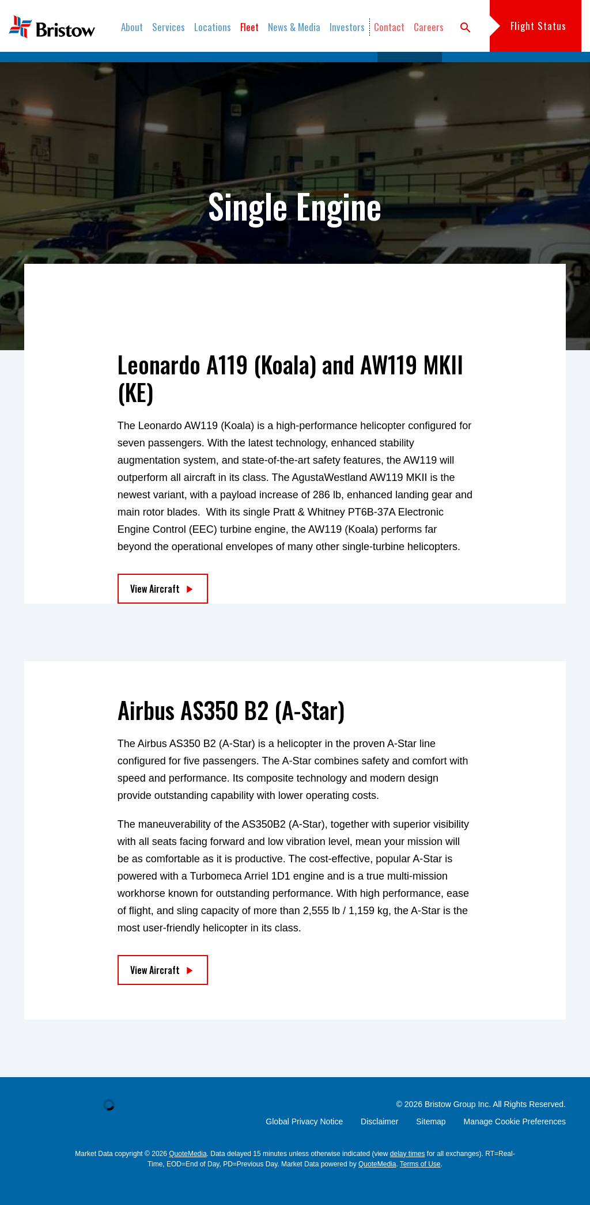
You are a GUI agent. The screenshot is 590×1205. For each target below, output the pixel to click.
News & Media (294, 27)
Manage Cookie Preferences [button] (515, 1146)
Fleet (249, 27)
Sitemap (430, 1146)
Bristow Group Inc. (458, 1128)
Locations (212, 27)
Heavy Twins (215, 69)
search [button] (465, 28)
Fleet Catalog (150, 69)
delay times (407, 1178)
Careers (429, 27)
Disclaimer (379, 1146)
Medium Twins (281, 69)
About (132, 27)
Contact (389, 27)
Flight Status (538, 25)
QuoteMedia (187, 1178)
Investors (347, 27)
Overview (91, 69)
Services (168, 27)
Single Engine (409, 69)
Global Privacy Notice (304, 1146)
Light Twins (346, 69)
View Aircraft (155, 613)
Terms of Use (420, 1188)
